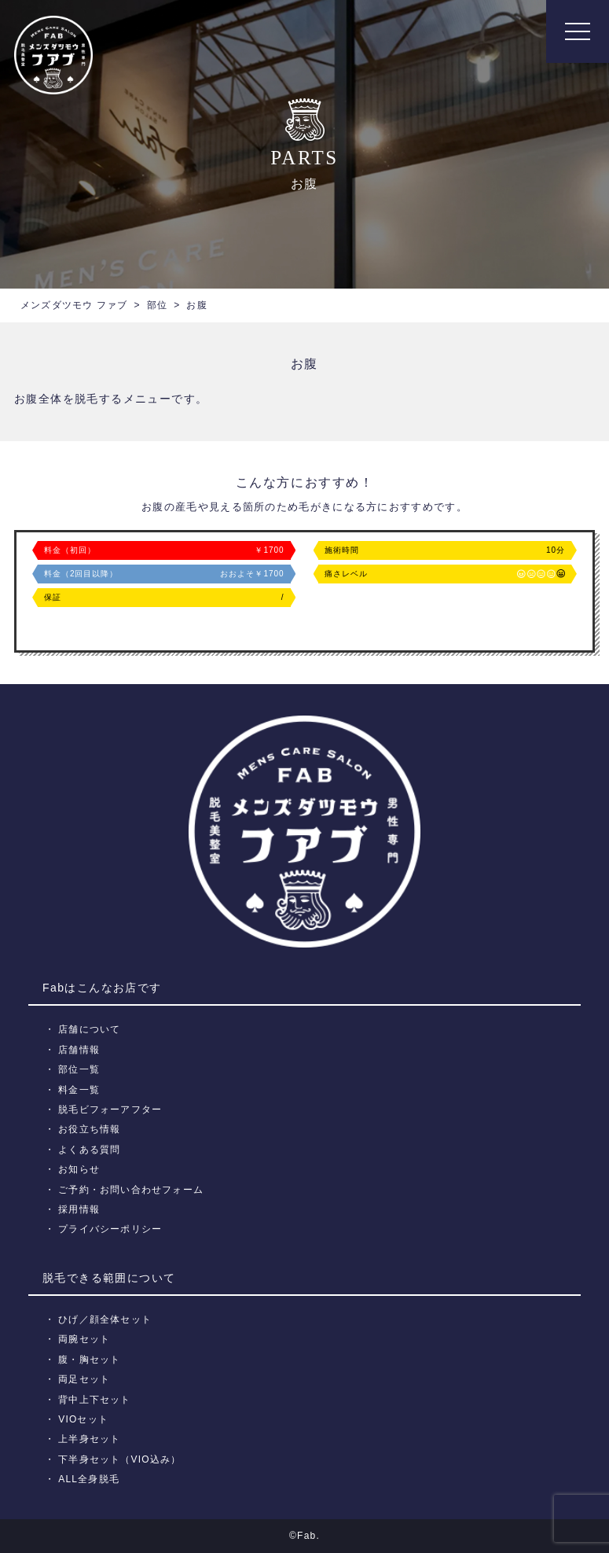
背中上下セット (94, 1399)
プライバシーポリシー (110, 1229)
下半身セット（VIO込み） (119, 1459)
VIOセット (83, 1419)
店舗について (89, 1029)
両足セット (84, 1379)
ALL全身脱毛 (88, 1479)
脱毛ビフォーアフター (110, 1109)
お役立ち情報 (89, 1129)
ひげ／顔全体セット (105, 1319)
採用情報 (79, 1209)
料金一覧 (79, 1089)
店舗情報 (79, 1049)
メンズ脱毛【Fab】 (53, 55)
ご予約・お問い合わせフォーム (131, 1189)
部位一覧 (79, 1069)
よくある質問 (89, 1149)
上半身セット (89, 1438)
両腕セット (84, 1339)
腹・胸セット (89, 1359)
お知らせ (79, 1169)
